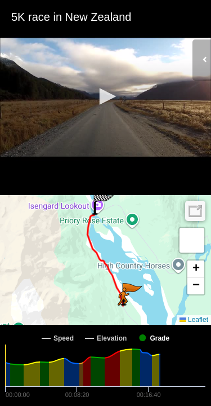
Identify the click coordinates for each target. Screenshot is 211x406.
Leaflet (193, 320)
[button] (105, 96)
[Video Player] (105, 97)
